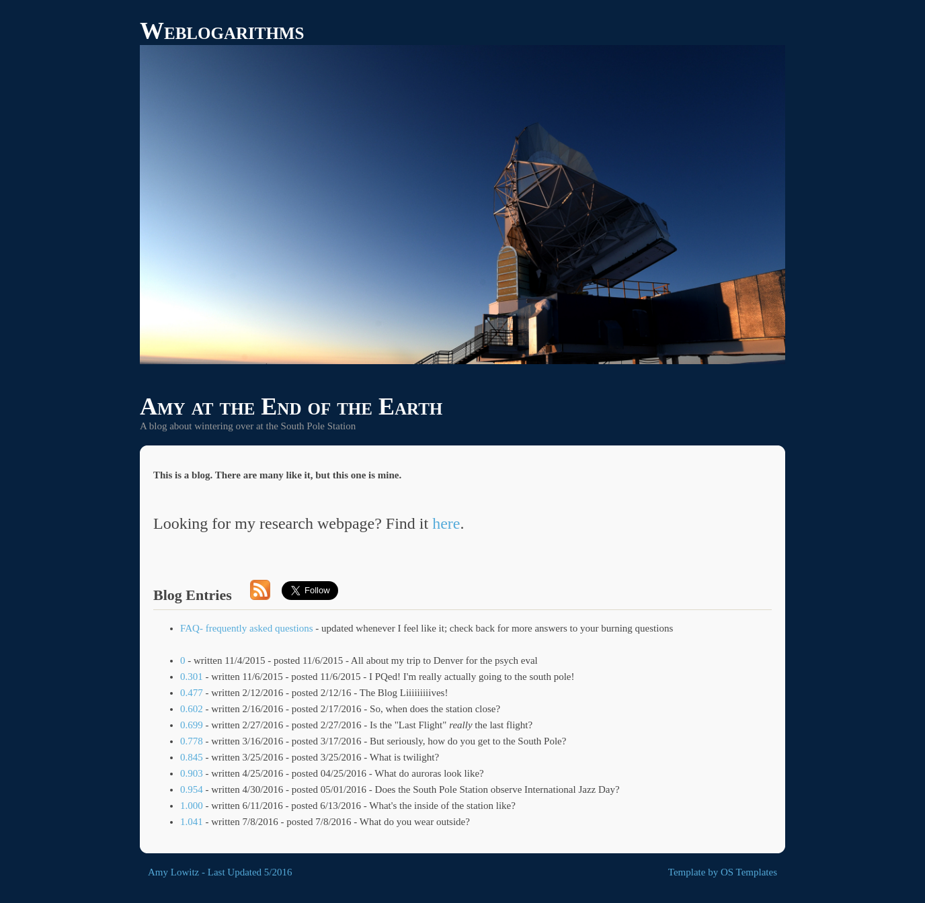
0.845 (191, 757)
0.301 (191, 676)
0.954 (191, 789)
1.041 (191, 821)
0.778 (191, 741)
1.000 (191, 805)
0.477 (191, 692)
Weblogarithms (222, 30)
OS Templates (749, 872)
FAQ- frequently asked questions (246, 628)
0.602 (191, 708)
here (446, 523)
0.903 (191, 773)
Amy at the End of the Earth (291, 406)
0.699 (191, 725)
